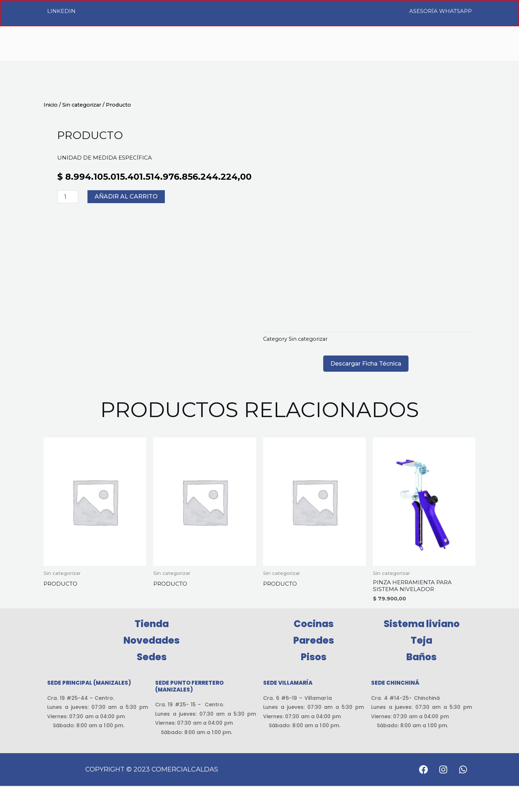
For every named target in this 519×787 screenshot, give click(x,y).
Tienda (152, 624)
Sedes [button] (152, 658)
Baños (421, 658)
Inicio (51, 105)
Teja (421, 641)
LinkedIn (61, 11)
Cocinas (314, 624)
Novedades (151, 641)
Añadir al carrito (126, 196)
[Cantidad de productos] (67, 196)
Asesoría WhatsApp (440, 11)
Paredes (313, 641)
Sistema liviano (422, 624)
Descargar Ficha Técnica (365, 363)
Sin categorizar (81, 105)
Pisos (313, 658)
